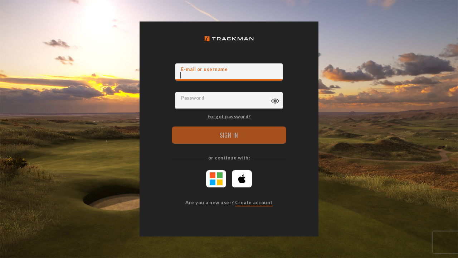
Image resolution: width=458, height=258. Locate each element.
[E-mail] (229, 72)
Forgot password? (229, 116)
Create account (254, 202)
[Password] (229, 100)
